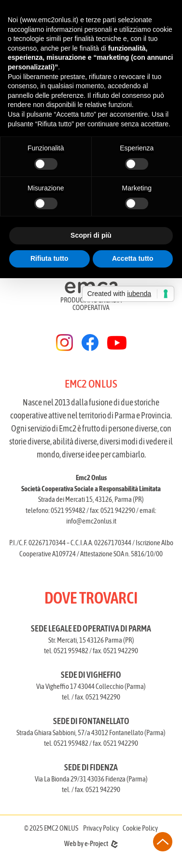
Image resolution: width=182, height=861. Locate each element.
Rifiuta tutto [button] (49, 258)
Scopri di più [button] (91, 235)
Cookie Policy (140, 828)
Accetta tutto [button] (133, 258)
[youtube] (116, 342)
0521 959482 (68, 510)
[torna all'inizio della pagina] (162, 841)
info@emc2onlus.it (91, 521)
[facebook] (90, 342)
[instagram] (64, 342)
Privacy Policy (101, 828)
